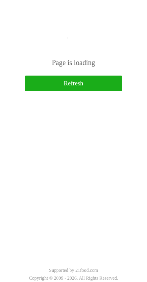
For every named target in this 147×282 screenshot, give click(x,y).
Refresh (73, 83)
